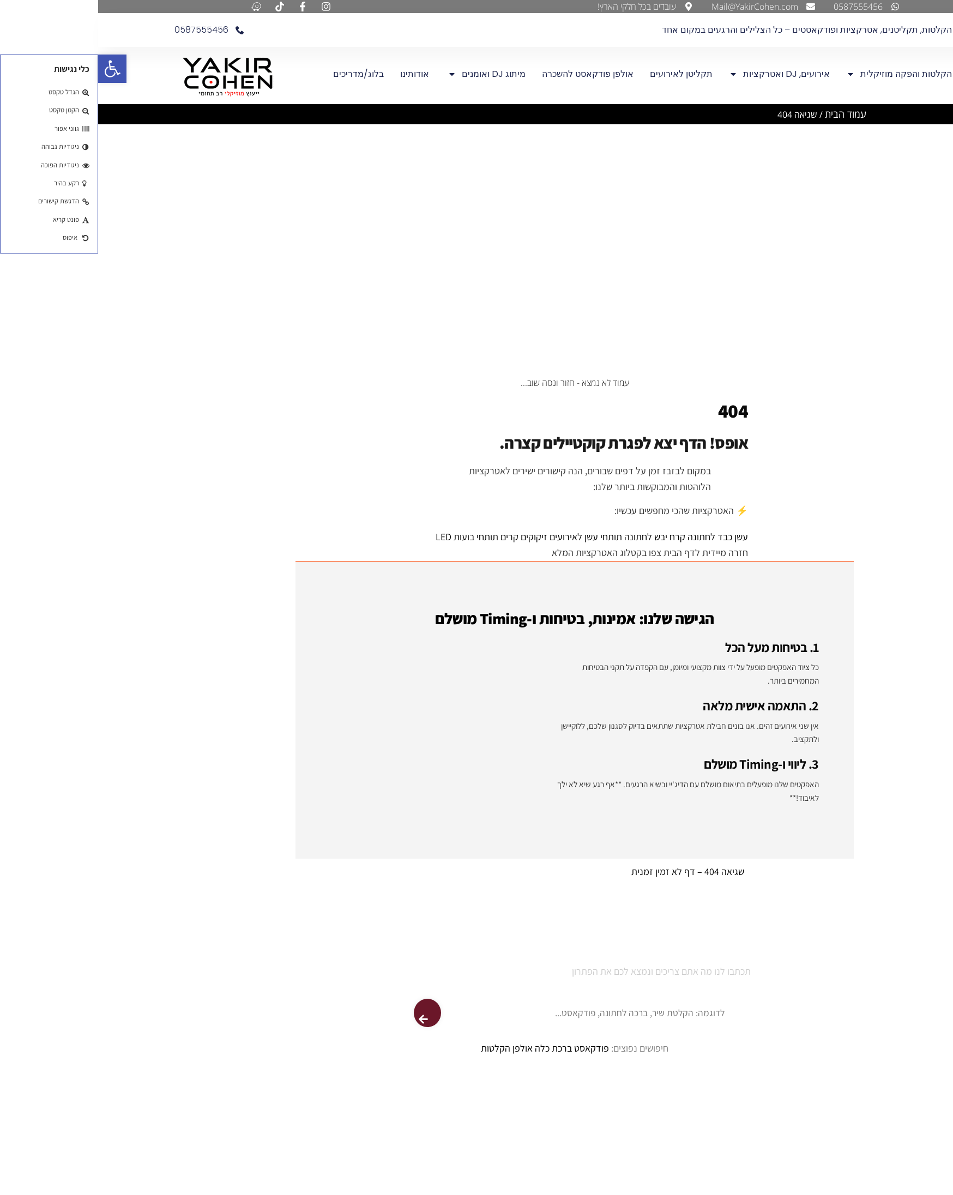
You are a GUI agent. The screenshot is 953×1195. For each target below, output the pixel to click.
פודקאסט (493, 1048)
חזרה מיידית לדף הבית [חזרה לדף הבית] (606, 552)
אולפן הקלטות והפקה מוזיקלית (812, 74)
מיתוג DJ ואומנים (388, 74)
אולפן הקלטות (409, 1048)
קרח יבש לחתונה (556, 537)
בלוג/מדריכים (260, 74)
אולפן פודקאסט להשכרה (489, 74)
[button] (14, 69)
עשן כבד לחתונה (619, 537)
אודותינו (317, 74)
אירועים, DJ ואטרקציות (681, 74)
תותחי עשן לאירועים (487, 537)
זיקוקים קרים (425, 537)
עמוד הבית (747, 113)
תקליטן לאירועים (583, 74)
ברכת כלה (455, 1048)
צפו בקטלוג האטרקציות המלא (508, 552)
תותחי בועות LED (368, 537)
